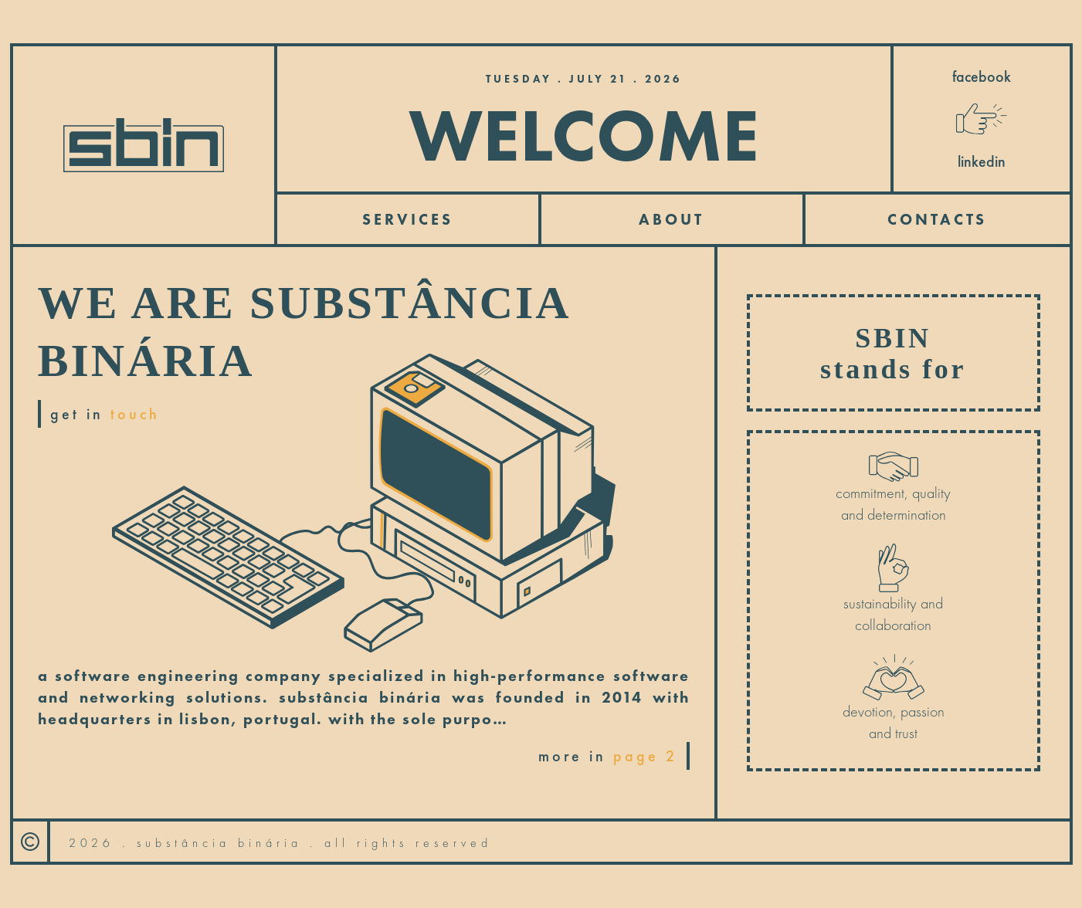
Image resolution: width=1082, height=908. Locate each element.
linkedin (982, 161)
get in (105, 414)
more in (607, 756)
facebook (981, 76)
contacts (937, 219)
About (671, 219)
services (407, 219)
